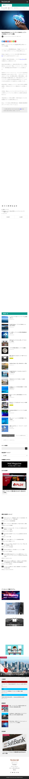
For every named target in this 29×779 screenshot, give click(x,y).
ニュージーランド (18, 211)
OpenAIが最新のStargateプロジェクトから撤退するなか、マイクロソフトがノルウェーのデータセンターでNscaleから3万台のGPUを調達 (15, 555)
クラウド (10, 558)
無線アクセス (6, 211)
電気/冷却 (10, 551)
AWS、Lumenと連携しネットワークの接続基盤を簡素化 (14, 539)
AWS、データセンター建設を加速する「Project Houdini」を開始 (15, 523)
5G (3, 211)
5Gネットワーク (6, 211)
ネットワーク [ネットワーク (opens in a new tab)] (22, 59)
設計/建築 (11, 525)
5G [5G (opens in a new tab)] (2, 55)
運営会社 (14, 769)
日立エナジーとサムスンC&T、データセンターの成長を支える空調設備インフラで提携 (15, 529)
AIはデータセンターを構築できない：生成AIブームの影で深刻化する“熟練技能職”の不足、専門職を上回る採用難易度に (15, 562)
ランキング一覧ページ (24, 677)
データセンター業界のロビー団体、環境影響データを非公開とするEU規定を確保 (15, 567)
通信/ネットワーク (7, 5)
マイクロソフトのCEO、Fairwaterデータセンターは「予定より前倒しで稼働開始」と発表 (15, 544)
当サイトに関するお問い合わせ (14, 768)
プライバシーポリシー (14, 766)
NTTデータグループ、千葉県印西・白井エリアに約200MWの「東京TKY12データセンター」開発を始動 (15, 518)
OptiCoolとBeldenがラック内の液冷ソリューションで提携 (14, 549)
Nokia (11, 211)
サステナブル (11, 569)
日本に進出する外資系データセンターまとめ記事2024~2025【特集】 (15, 534)
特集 (10, 536)
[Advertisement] (14, 158)
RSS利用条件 (14, 764)
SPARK (13, 211)
